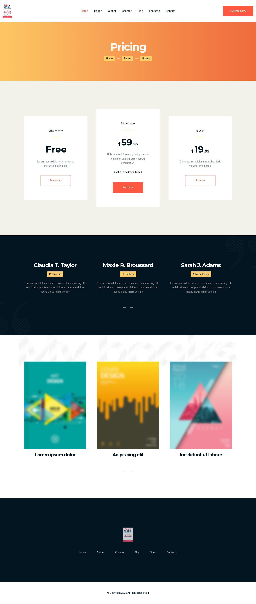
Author (112, 11)
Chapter (127, 11)
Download (55, 180)
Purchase (128, 187)
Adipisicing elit (128, 454)
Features (154, 11)
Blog (140, 11)
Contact (170, 11)
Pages (98, 11)
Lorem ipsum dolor (55, 454)
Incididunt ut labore (201, 454)
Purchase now (238, 11)
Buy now (200, 180)
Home (84, 11)
